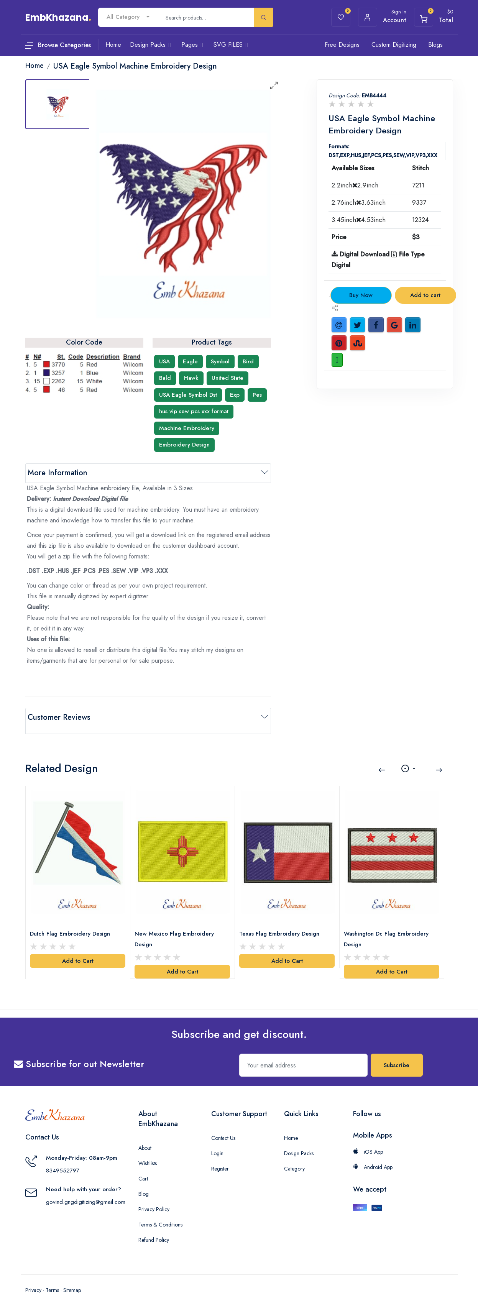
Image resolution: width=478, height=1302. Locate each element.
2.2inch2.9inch (355, 185)
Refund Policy (153, 1229)
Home (291, 1127)
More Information (57, 472)
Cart (143, 1167)
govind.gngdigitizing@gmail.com (85, 1190)
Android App (373, 1156)
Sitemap (72, 1279)
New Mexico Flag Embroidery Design (176, 928)
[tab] (57, 104)
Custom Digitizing (393, 44)
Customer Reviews (59, 717)
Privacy (33, 1279)
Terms (52, 1279)
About (144, 1137)
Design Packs (299, 1142)
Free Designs (342, 44)
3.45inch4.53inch (359, 219)
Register (220, 1157)
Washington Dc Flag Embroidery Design (388, 928)
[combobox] (128, 17)
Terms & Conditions (160, 1213)
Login (217, 1142)
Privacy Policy (153, 1198)
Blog (143, 1183)
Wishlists (147, 1152)
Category (294, 1157)
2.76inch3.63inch (359, 202)
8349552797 (62, 1159)
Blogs (435, 44)
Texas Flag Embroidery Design (281, 922)
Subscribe (396, 1054)
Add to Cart (78, 950)
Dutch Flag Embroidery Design (72, 922)
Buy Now (361, 295)
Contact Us (223, 1127)
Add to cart (425, 295)
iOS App (368, 1140)
